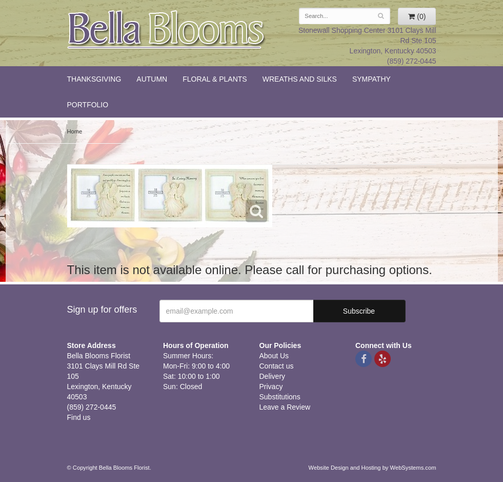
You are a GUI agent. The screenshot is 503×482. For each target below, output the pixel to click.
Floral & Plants (215, 79)
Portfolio (88, 105)
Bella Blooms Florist (166, 30)
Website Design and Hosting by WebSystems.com (372, 468)
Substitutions (279, 397)
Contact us (276, 366)
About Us (274, 356)
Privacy (271, 386)
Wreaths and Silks (300, 79)
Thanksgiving (94, 79)
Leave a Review (285, 407)
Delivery (272, 376)
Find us (79, 417)
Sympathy (371, 79)
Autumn (151, 79)
